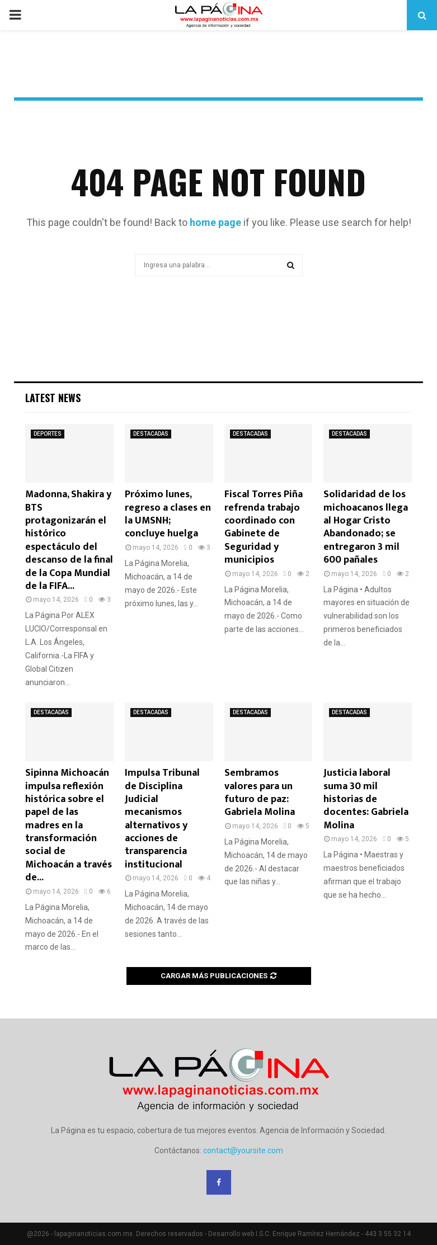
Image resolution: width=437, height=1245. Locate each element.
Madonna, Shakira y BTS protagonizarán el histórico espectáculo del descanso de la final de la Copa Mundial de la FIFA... (69, 540)
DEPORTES (48, 434)
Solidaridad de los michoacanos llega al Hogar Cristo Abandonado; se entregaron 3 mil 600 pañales (365, 527)
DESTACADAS (150, 434)
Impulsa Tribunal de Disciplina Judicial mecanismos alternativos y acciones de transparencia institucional (162, 819)
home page (215, 222)
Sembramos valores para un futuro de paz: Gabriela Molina (259, 792)
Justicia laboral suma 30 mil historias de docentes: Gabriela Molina (365, 799)
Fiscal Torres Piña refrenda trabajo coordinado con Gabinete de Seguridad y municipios (263, 527)
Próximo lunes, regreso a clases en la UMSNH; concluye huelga (168, 514)
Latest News (53, 397)
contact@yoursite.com (243, 1150)
